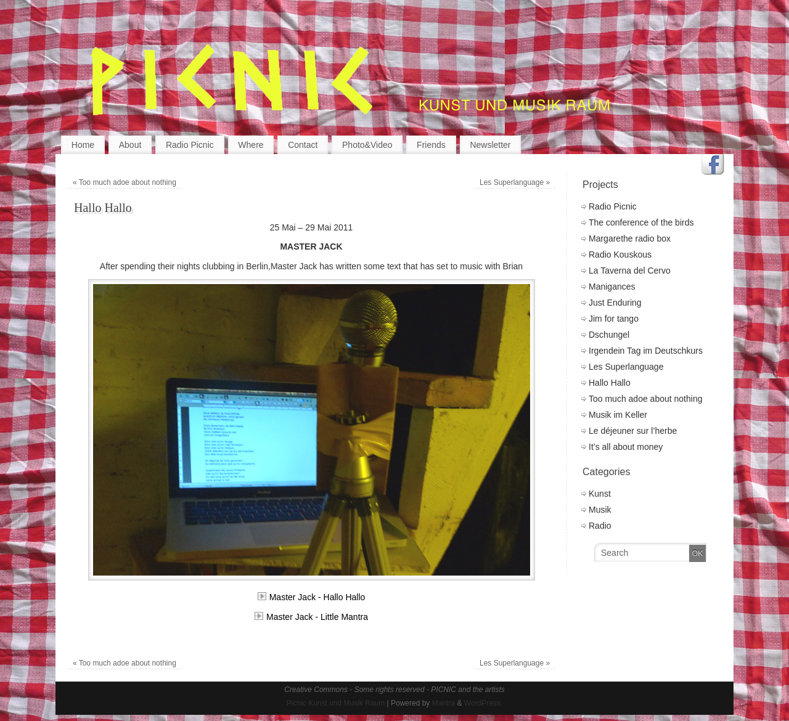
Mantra (443, 703)
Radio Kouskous (620, 254)
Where (250, 145)
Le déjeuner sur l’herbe (633, 431)
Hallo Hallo (610, 383)
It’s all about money (626, 447)
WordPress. (483, 703)
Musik (600, 510)
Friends (431, 145)
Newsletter (490, 145)
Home (83, 145)
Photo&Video (367, 145)
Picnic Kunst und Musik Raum (336, 703)
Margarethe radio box (630, 238)
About (130, 145)
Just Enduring (615, 303)
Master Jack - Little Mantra (311, 617)
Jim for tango (614, 319)
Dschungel (609, 335)
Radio (600, 526)
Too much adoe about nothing (124, 182)
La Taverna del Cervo (630, 270)
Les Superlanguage (515, 182)
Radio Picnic (190, 145)
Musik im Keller (618, 415)
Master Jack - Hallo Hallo (312, 597)
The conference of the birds (641, 222)
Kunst (600, 494)
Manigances (612, 286)
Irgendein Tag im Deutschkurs (646, 351)
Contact (302, 145)
